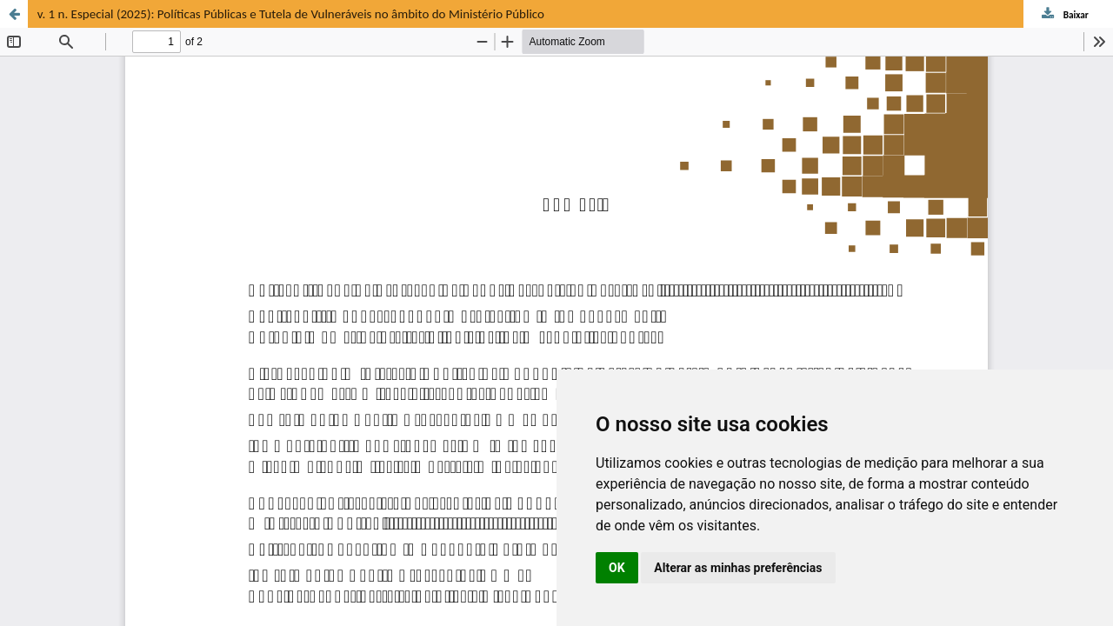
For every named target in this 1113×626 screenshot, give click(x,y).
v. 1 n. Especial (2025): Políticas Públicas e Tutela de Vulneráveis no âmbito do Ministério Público (290, 14)
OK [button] (617, 568)
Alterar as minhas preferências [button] (738, 568)
